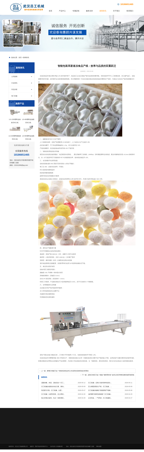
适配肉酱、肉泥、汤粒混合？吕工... (53, 383)
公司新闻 (14, 77)
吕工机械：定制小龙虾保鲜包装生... (100, 383)
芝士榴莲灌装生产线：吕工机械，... (100, 387)
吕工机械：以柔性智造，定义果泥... (53, 394)
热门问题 (14, 96)
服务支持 (89, 11)
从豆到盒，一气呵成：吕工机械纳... (100, 398)
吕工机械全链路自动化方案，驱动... (53, 387)
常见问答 (14, 89)
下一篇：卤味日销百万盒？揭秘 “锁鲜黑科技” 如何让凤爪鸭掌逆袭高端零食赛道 (107, 375)
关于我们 (116, 11)
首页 (50, 11)
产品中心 (62, 11)
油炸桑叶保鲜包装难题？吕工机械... (100, 394)
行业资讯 (14, 83)
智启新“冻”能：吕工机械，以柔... (52, 390)
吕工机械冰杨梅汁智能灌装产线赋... (100, 390)
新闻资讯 (103, 11)
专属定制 (75, 11)
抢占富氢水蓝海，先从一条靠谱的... (53, 398)
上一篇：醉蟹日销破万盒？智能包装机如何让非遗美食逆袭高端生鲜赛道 (64, 371)
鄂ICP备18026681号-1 (41, 446)
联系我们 (130, 11)
